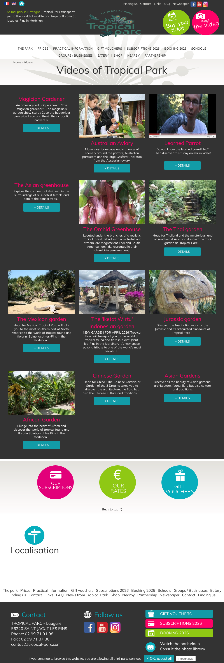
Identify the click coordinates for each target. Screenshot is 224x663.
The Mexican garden (41, 319)
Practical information (73, 48)
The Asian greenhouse (41, 185)
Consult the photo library (182, 649)
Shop (118, 55)
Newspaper (181, 4)
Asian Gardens (182, 375)
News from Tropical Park (87, 595)
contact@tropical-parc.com (36, 644)
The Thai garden (182, 229)
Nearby (133, 55)
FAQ (167, 4)
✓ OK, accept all (159, 658)
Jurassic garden (182, 319)
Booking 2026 (175, 48)
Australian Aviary (112, 143)
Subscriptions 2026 (143, 48)
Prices (42, 48)
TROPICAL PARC (26, 623)
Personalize (185, 658)
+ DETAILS (41, 128)
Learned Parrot (182, 143)
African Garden (41, 419)
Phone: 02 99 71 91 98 (32, 633)
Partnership (155, 55)
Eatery (103, 55)
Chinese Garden (112, 375)
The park (25, 48)
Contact (35, 595)
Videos (28, 62)
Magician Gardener (41, 99)
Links (157, 4)
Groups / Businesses (75, 55)
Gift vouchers (109, 48)
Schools (198, 48)
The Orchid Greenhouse (112, 229)
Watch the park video (180, 644)
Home (17, 62)
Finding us (17, 595)
